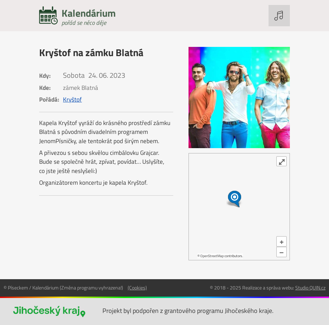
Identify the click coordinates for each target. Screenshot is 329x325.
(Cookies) (137, 287)
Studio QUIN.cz (310, 287)
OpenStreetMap (212, 256)
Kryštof (72, 99)
